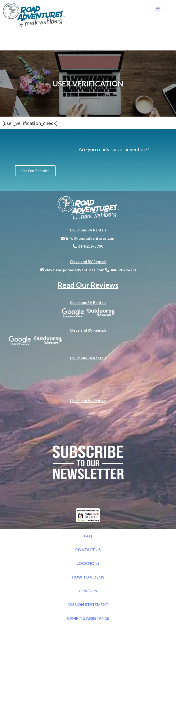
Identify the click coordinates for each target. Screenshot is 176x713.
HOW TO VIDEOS (88, 577)
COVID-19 (88, 590)
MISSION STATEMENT (88, 604)
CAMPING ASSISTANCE (88, 618)
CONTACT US (88, 549)
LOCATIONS (88, 563)
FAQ (88, 535)
